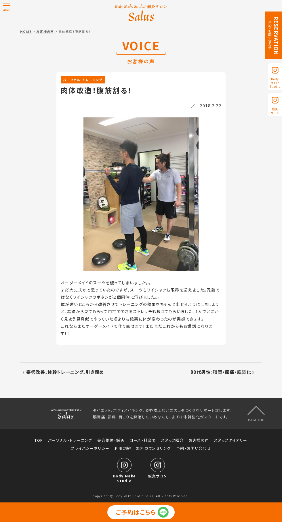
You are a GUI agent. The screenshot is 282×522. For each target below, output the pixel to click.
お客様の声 (45, 31)
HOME (26, 31)
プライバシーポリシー (90, 448)
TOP (39, 440)
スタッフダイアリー (230, 440)
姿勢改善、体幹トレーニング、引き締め (65, 372)
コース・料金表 (143, 440)
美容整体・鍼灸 (111, 440)
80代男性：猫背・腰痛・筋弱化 (220, 372)
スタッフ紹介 (172, 440)
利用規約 (123, 448)
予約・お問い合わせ (193, 448)
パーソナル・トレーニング (82, 79)
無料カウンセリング (153, 448)
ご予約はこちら (136, 512)
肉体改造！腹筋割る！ (96, 90)
